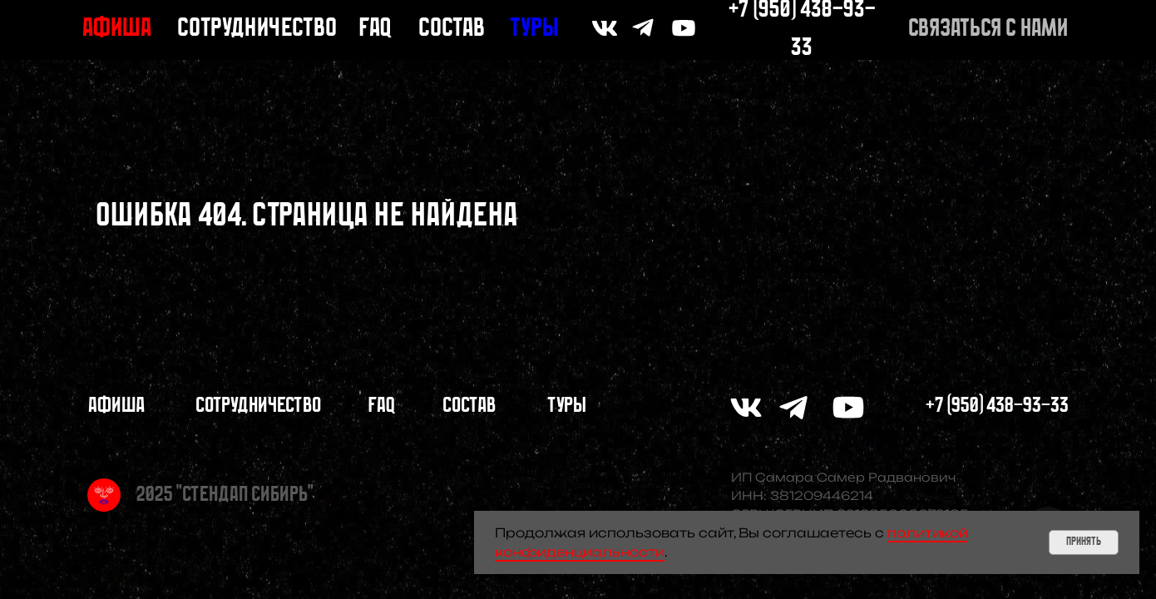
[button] (988, 30)
